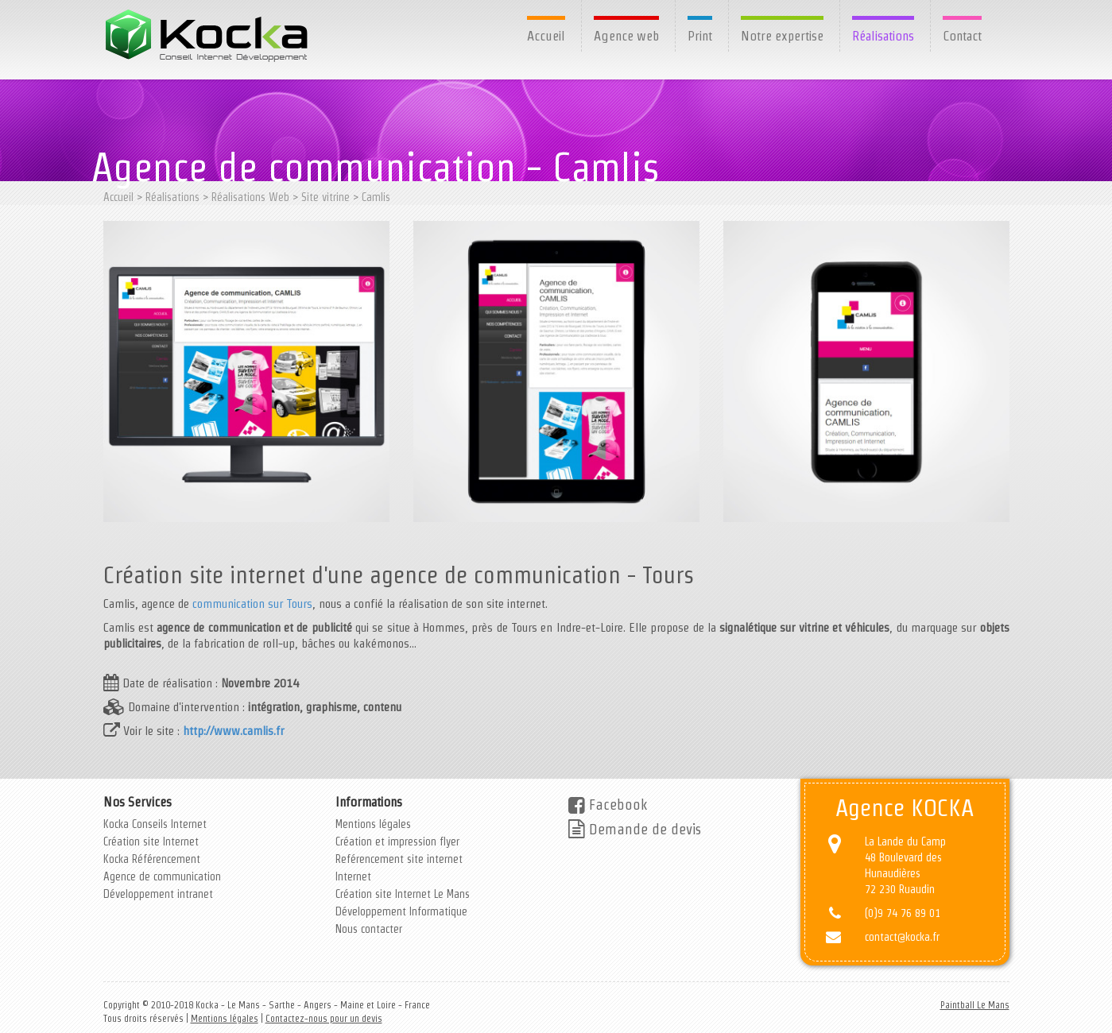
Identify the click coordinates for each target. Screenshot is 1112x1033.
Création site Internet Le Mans (402, 894)
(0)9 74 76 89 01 (902, 913)
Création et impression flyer (397, 841)
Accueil (546, 36)
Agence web (626, 36)
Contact (962, 36)
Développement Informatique (401, 911)
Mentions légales (373, 824)
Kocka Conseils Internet (155, 824)
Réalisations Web (250, 197)
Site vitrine (325, 197)
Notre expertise (782, 36)
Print (700, 36)
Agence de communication (162, 876)
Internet (353, 876)
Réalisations (883, 36)
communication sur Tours (252, 603)
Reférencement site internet (399, 859)
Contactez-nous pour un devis (323, 1018)
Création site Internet (151, 841)
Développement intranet (158, 894)
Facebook (607, 804)
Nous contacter (368, 929)
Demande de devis (634, 829)
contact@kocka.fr (902, 936)
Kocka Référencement (151, 859)
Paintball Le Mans (974, 1005)
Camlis (376, 197)
